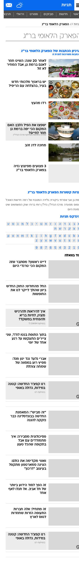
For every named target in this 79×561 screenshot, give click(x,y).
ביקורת (51, 199)
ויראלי (16, 14)
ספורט (30, 14)
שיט (4, 204)
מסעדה (64, 204)
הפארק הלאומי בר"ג (51, 24)
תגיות (63, 5)
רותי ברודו (31, 204)
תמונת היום (70, 209)
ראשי (73, 14)
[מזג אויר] (16, 5)
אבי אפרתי (62, 199)
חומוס (73, 204)
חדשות (59, 14)
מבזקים (45, 14)
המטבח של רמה (28, 199)
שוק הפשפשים (15, 204)
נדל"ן (41, 204)
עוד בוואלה (69, 255)
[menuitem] (59, 14)
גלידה (42, 199)
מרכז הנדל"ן (52, 204)
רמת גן (73, 199)
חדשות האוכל (10, 199)
